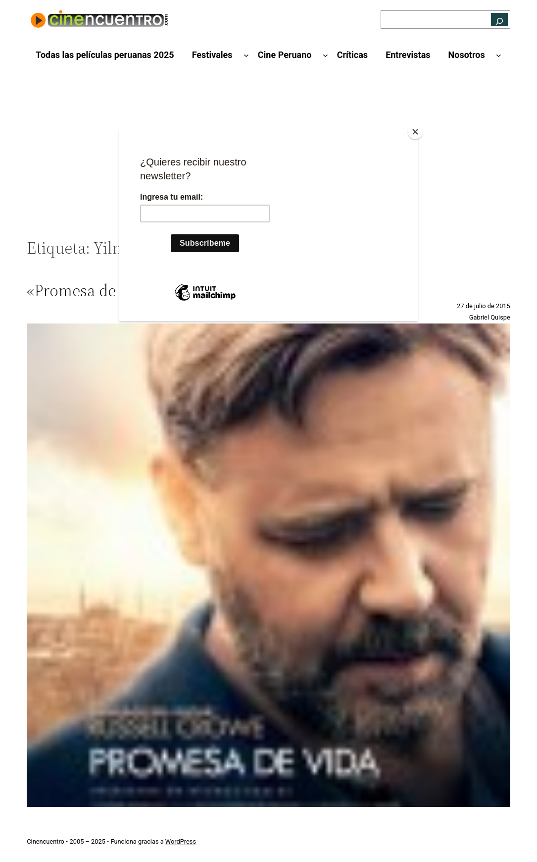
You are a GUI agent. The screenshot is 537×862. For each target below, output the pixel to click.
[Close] (415, 131)
